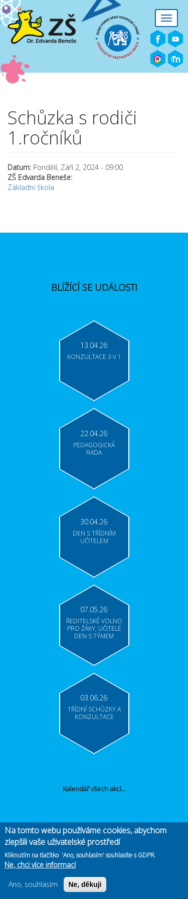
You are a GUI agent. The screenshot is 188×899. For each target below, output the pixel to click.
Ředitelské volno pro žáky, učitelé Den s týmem (94, 628)
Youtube (175, 39)
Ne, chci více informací (40, 864)
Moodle (175, 59)
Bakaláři (157, 59)
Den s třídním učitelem (94, 537)
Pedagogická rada (94, 449)
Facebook (157, 39)
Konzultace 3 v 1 (94, 356)
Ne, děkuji (84, 884)
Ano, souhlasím (33, 884)
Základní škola (31, 187)
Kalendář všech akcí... (94, 788)
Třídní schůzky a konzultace (94, 713)
